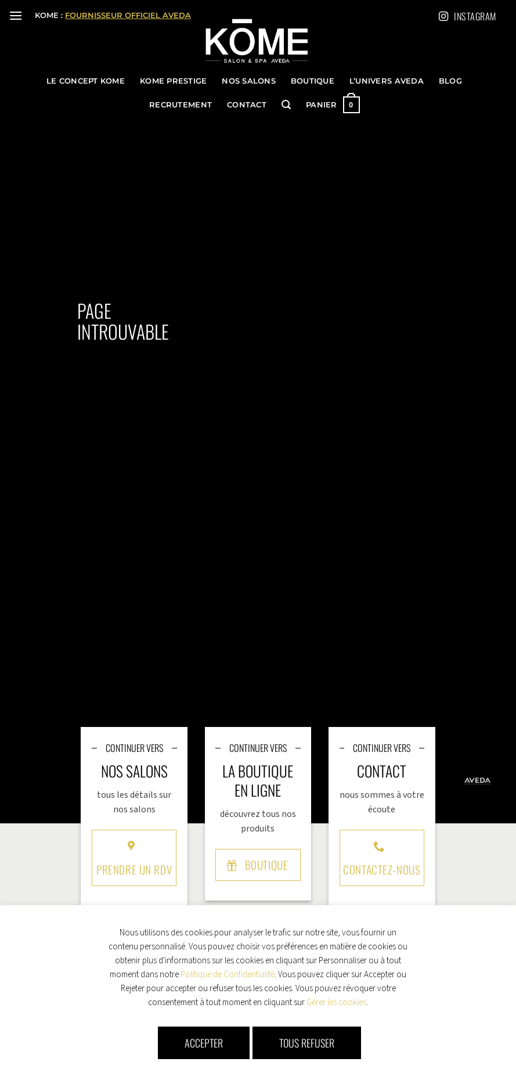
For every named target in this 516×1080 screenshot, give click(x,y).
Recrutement (180, 104)
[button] (16, 15)
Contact (246, 104)
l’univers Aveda (386, 81)
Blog (450, 81)
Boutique (312, 81)
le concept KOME (85, 81)
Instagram (468, 16)
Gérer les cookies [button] (336, 1002)
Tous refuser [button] (306, 1042)
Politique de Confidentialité (228, 975)
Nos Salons (249, 81)
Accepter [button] (204, 1042)
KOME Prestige (173, 81)
